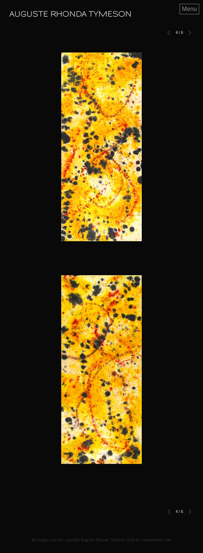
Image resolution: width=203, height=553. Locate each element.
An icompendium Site (154, 540)
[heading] (70, 14)
